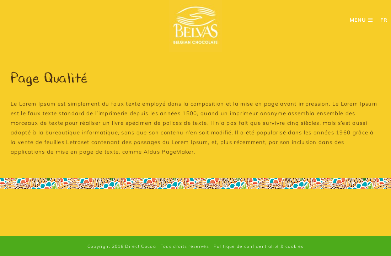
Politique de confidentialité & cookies (259, 246)
